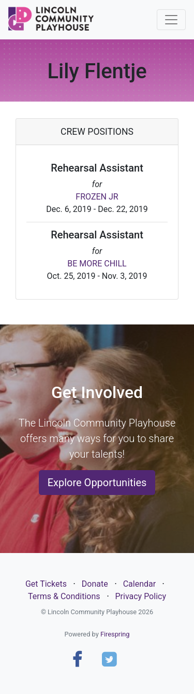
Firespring (115, 634)
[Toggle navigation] (171, 19)
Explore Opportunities (97, 482)
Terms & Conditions (64, 596)
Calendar (139, 584)
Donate (95, 584)
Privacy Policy (140, 596)
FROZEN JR (97, 197)
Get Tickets (46, 584)
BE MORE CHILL (96, 263)
